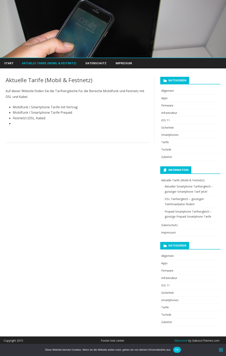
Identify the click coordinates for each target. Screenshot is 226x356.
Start (9, 63)
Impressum (124, 63)
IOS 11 (165, 120)
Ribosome (181, 340)
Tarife (165, 142)
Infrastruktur (169, 113)
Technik (166, 149)
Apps (164, 98)
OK (177, 349)
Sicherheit (167, 127)
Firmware (167, 105)
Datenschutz (95, 63)
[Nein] (221, 350)
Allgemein (167, 91)
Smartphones (170, 135)
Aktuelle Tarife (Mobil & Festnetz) (49, 63)
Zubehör (166, 157)
